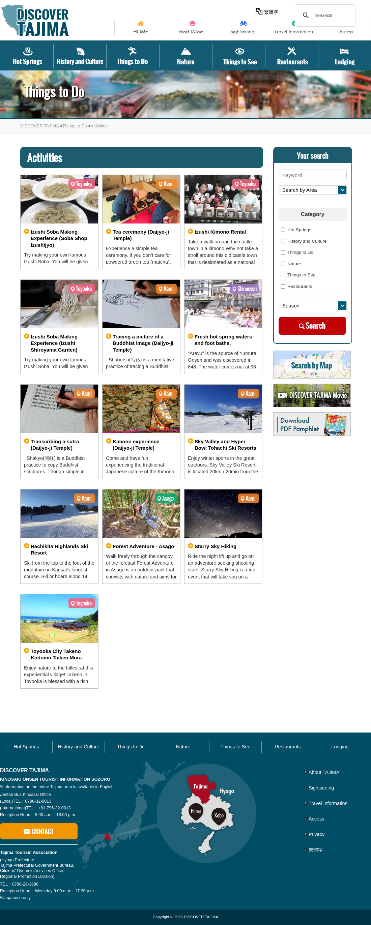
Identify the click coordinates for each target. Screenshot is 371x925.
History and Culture (302, 241)
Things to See (297, 275)
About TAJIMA (324, 772)
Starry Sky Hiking (215, 546)
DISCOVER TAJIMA (39, 125)
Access (316, 819)
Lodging (339, 746)
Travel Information (328, 803)
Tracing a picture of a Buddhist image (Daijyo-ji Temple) (143, 343)
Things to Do (74, 125)
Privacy (316, 834)
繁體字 (267, 12)
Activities (99, 125)
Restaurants (295, 286)
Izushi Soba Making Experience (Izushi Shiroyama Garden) (54, 343)
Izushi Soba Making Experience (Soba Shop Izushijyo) (59, 238)
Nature (290, 264)
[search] (323, 15)
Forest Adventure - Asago (143, 546)
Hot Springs (295, 230)
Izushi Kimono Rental (220, 232)
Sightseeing (321, 787)
